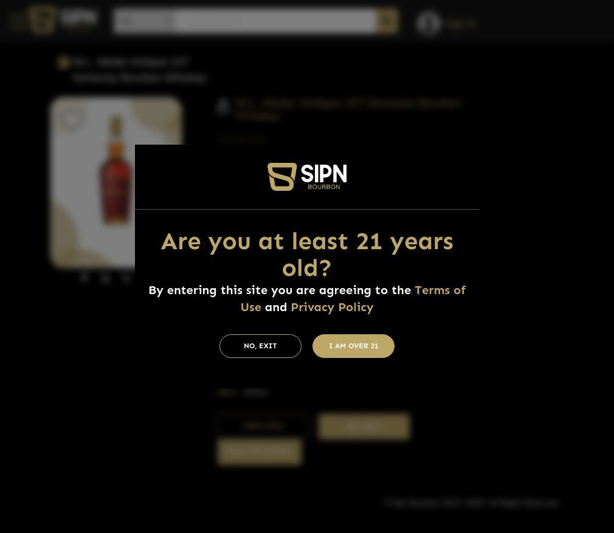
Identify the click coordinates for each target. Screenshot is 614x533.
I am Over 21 (354, 346)
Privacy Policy (332, 307)
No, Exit (260, 346)
